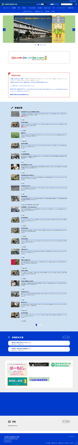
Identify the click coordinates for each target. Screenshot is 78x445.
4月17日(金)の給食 (24, 217)
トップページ (7, 8)
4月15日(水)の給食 (24, 238)
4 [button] (45, 44)
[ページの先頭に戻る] (76, 443)
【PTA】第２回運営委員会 (25, 154)
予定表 (53, 11)
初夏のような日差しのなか (25, 259)
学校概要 (14, 8)
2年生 (23, 299)
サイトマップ (71, 436)
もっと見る (67, 337)
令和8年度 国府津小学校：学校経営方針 (20, 348)
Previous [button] (4, 29)
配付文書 (40, 8)
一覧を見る (67, 421)
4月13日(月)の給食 (24, 312)
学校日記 (24, 8)
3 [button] (42, 44)
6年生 (23, 119)
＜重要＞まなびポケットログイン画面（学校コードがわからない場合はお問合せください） (29, 82)
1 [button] (38, 44)
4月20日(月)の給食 (24, 143)
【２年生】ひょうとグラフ (25, 291)
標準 (52, 4)
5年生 (23, 172)
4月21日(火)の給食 (24, 122)
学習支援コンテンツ (39, 11)
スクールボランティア (61, 8)
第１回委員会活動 (24, 196)
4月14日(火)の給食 (24, 270)
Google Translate (72, 1)
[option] (39, 29)
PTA (53, 8)
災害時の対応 (70, 8)
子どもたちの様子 (32, 8)
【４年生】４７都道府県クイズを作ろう (27, 281)
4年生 (23, 257)
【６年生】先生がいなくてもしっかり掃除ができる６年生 (30, 111)
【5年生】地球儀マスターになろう (26, 164)
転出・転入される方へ (28, 11)
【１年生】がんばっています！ (25, 185)
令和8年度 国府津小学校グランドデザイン (20, 342)
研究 (19, 8)
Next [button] (73, 29)
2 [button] (40, 44)
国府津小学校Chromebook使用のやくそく (19, 94)
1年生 (23, 183)
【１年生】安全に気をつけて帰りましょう (27, 175)
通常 (39, 4)
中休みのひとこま (24, 302)
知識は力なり (23, 132)
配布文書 (47, 11)
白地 (42, 4)
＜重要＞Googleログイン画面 (16, 78)
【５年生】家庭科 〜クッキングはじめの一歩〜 (29, 206)
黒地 (45, 4)
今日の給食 (24, 130)
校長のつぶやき (47, 8)
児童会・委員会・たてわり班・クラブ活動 (33, 204)
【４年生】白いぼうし (24, 249)
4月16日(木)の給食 (24, 228)
